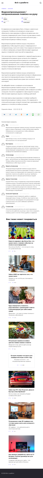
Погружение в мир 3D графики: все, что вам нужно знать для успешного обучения (21, 423)
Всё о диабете (21, 3)
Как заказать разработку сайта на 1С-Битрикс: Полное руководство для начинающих (21, 456)
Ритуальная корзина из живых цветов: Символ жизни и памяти (20, 341)
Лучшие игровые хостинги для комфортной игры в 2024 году (21, 356)
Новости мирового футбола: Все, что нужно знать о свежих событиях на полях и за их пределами (21, 243)
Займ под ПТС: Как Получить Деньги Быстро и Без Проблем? (21, 390)
